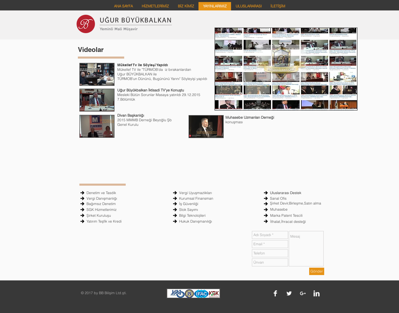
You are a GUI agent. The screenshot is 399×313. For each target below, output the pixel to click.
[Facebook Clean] (275, 293)
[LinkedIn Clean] (317, 293)
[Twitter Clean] (289, 293)
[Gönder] (316, 271)
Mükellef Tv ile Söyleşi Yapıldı (142, 65)
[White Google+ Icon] (303, 293)
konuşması (235, 122)
